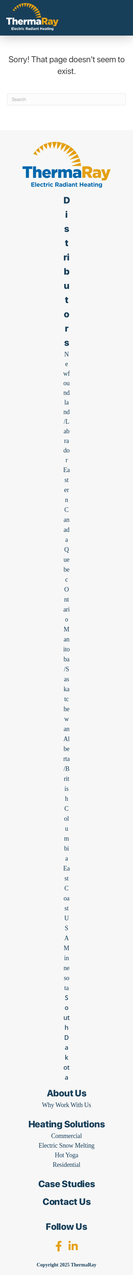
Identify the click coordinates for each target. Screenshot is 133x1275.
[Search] (66, 99)
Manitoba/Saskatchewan (66, 679)
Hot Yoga (66, 1155)
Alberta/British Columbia (66, 798)
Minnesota (66, 968)
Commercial (66, 1135)
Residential (66, 1164)
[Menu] (115, 21)
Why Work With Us (66, 1105)
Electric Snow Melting (67, 1145)
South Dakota (66, 1037)
